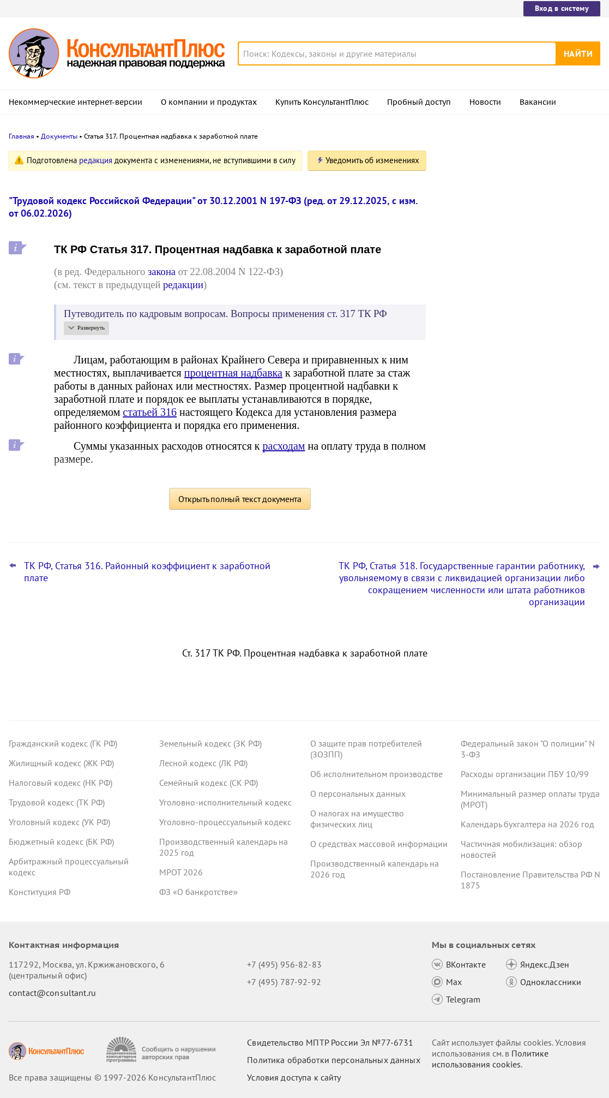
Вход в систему (562, 8)
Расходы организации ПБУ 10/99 (525, 773)
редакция (95, 160)
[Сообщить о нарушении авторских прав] (162, 1050)
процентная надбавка (233, 373)
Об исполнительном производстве (376, 773)
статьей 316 (150, 412)
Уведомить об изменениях (372, 160)
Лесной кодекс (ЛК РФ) (203, 762)
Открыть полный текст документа (240, 498)
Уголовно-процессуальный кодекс (225, 821)
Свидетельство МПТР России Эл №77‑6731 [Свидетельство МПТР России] (330, 1042)
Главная (21, 136)
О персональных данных (358, 793)
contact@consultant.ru (52, 992)
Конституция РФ (39, 891)
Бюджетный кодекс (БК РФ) (61, 841)
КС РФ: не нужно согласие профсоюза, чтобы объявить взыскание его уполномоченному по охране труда (518, 214)
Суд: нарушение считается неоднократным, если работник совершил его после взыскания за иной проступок (511, 278)
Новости (485, 102)
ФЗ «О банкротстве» (198, 891)
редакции (183, 284)
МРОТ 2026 (181, 872)
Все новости (470, 427)
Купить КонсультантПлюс (322, 102)
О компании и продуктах (209, 102)
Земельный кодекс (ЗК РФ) (210, 743)
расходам (284, 446)
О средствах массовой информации (379, 843)
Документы (59, 136)
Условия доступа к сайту (294, 1077)
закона (162, 271)
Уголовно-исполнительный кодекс (225, 802)
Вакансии (538, 102)
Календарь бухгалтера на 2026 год (527, 824)
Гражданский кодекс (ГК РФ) (63, 743)
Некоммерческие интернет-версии (75, 102)
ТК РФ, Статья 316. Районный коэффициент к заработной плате (147, 572)
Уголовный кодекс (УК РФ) (59, 821)
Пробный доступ (419, 102)
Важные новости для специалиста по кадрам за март (515, 338)
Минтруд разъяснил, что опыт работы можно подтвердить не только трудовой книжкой (516, 392)
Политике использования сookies (490, 1059)
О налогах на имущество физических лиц (357, 819)
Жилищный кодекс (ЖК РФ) (61, 762)
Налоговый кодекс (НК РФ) (60, 782)
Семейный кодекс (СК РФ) (208, 782)
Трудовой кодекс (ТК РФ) (57, 802)
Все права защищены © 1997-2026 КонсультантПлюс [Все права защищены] (112, 1077)
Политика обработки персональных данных (333, 1059)
